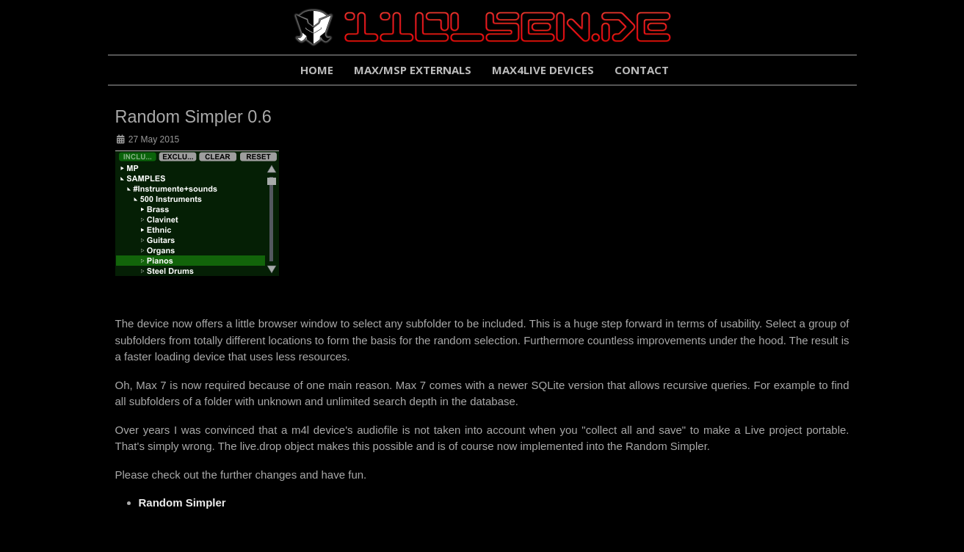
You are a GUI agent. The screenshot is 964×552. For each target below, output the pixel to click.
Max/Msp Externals (412, 69)
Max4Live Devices (543, 69)
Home (316, 69)
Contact (642, 69)
